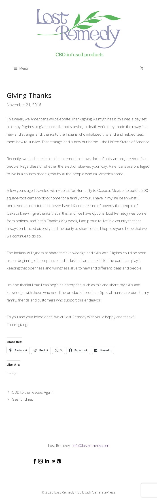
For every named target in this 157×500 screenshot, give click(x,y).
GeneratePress (104, 492)
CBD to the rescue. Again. (32, 392)
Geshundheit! (23, 399)
